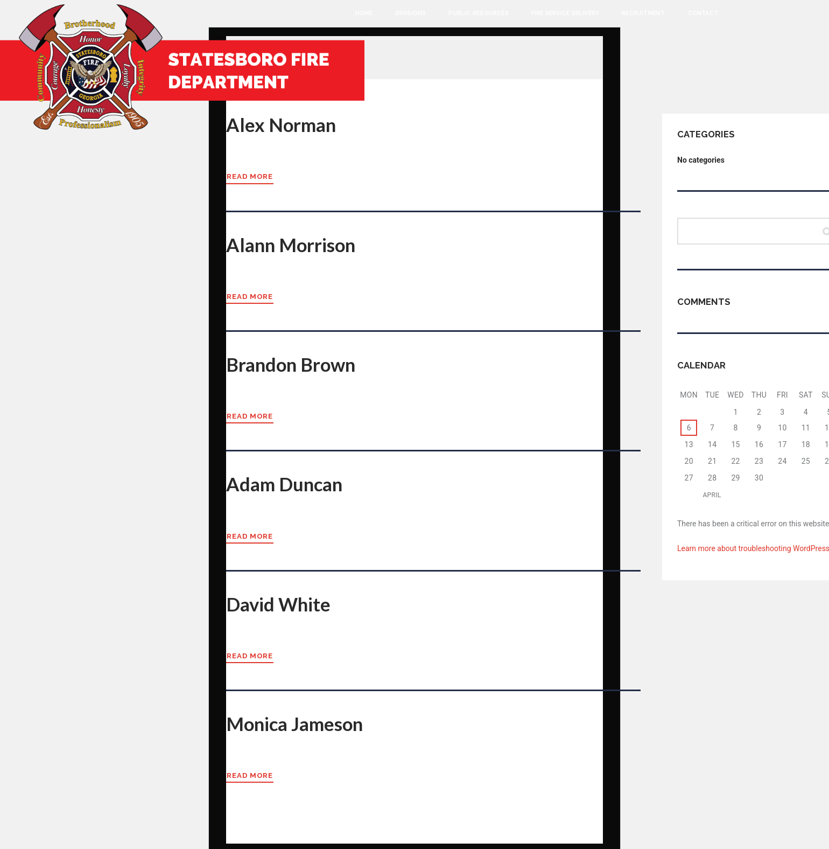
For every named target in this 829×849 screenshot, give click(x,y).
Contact (703, 13)
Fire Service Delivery (565, 13)
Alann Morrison (295, 243)
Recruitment (643, 13)
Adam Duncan (287, 482)
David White (281, 601)
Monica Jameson (299, 720)
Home (364, 13)
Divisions (411, 13)
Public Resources (478, 13)
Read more (250, 176)
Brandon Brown (295, 362)
